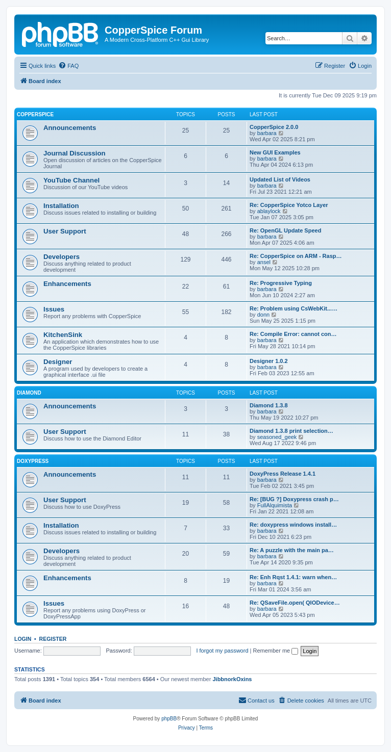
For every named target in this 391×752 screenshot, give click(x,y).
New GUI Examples (275, 152)
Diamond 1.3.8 (269, 405)
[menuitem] (68, 66)
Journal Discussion (74, 153)
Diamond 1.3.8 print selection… (291, 431)
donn (263, 315)
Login (22, 639)
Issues (53, 309)
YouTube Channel (71, 180)
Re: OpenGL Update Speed (285, 230)
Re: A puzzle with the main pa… (292, 550)
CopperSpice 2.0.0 (274, 127)
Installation (61, 206)
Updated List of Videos (280, 179)
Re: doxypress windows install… (293, 525)
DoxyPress (32, 461)
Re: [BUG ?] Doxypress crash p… (294, 499)
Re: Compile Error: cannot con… (293, 334)
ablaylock (269, 211)
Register (53, 639)
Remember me (275, 650)
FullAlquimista (274, 505)
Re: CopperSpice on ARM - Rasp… (296, 256)
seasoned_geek (277, 437)
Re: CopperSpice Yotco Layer (289, 205)
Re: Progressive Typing (281, 283)
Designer (57, 362)
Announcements (69, 128)
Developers (61, 257)
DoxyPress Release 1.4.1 (282, 474)
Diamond (29, 393)
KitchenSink (62, 335)
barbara (267, 133)
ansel (264, 262)
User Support (64, 231)
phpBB (169, 718)
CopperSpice (35, 114)
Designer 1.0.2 (269, 361)
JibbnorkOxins (232, 679)
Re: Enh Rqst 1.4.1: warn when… (293, 577)
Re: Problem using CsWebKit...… (293, 308)
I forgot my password (222, 650)
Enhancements (67, 284)
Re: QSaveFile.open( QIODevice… (295, 603)
